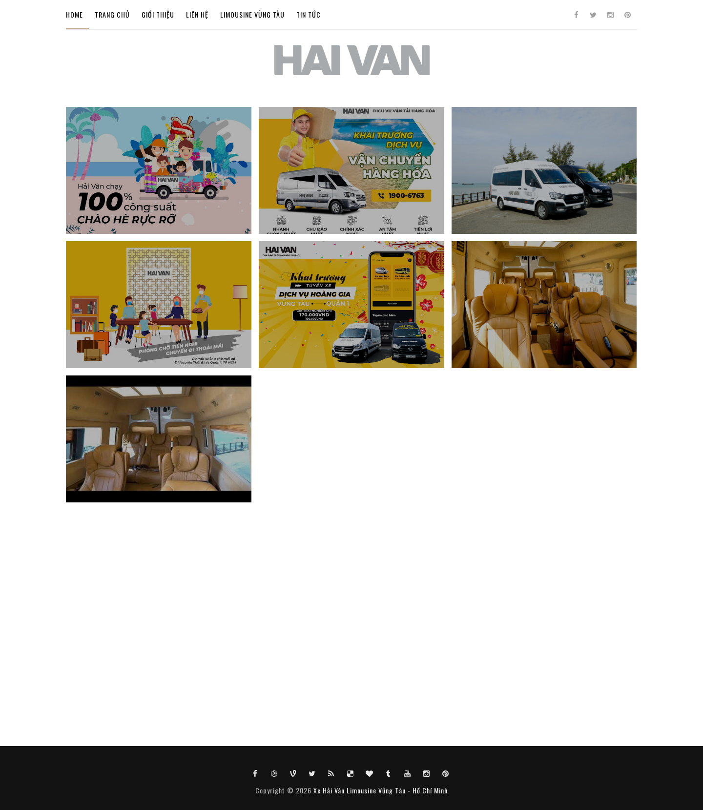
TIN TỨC (308, 14)
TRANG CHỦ (112, 14)
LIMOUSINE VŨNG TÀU (252, 14)
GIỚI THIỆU (158, 14)
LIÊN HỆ (197, 14)
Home (74, 14)
